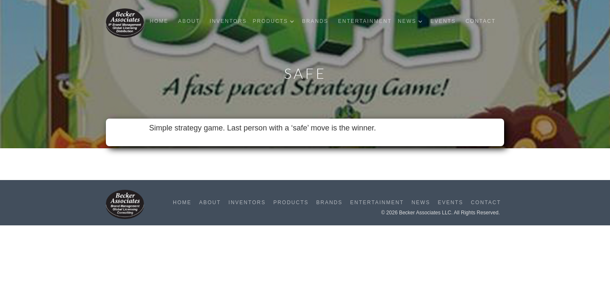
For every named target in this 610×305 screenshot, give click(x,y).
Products (290, 202)
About (189, 21)
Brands (315, 21)
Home (159, 21)
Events (443, 21)
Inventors (228, 21)
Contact (481, 21)
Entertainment (365, 21)
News (420, 202)
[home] (125, 23)
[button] (275, 21)
